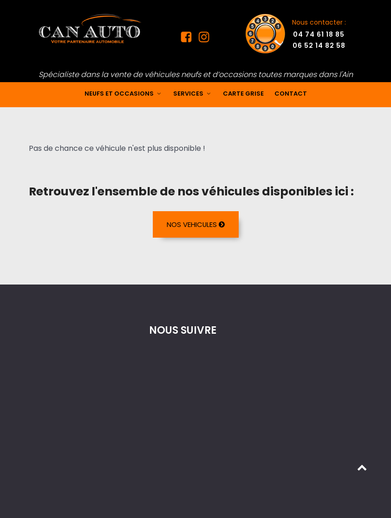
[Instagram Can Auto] (203, 39)
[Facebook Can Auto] (188, 39)
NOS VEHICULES (195, 224)
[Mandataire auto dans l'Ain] (90, 28)
